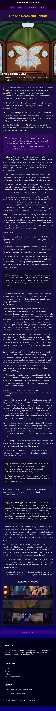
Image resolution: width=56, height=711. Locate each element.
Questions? (9, 674)
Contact (43, 7)
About (19, 7)
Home (12, 7)
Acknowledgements (31, 7)
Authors (8, 676)
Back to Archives (28, 634)
